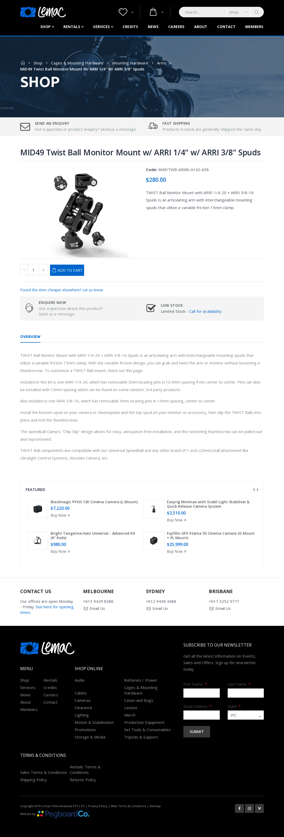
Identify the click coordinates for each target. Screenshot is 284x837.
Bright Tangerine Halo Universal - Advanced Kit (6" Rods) (93, 535)
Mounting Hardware (130, 62)
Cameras (83, 700)
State (234, 706)
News (153, 26)
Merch (129, 715)
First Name (195, 684)
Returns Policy (83, 779)
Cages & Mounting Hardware (77, 62)
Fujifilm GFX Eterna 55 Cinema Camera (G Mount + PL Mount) (211, 535)
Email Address (197, 706)
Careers (176, 26)
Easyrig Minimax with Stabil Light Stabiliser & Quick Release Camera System (208, 504)
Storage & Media (90, 737)
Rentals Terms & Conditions (85, 769)
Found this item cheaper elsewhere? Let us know (61, 289)
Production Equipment (144, 722)
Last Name (239, 684)
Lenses (130, 707)
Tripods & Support (141, 737)
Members (254, 26)
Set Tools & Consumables (147, 729)
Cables (81, 693)
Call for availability (205, 311)
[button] (126, 12)
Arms (161, 62)
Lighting (82, 715)
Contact (226, 26)
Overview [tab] (30, 337)
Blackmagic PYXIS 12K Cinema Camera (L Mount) (94, 501)
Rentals (71, 26)
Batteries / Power (140, 680)
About (200, 26)
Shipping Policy (33, 779)
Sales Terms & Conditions (43, 772)
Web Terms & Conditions (128, 806)
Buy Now (61, 515)
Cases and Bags (138, 700)
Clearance (83, 707)
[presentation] (254, 489)
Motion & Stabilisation (94, 722)
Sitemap (155, 806)
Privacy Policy (97, 806)
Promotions (85, 729)
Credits (130, 26)
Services (101, 26)
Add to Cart (70, 270)
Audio (80, 680)
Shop (45, 26)
